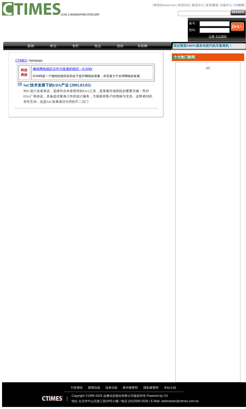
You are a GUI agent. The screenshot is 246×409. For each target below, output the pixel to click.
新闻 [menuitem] (30, 46)
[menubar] (87, 46)
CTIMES (21, 60)
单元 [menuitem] (53, 46)
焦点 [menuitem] (98, 46)
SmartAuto (164, 5)
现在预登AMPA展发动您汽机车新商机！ (202, 46)
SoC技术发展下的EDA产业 (46, 85)
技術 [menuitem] (120, 46)
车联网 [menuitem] (142, 46)
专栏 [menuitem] (75, 46)
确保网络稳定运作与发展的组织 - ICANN (62, 69)
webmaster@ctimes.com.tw (179, 401)
